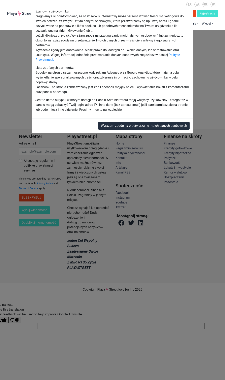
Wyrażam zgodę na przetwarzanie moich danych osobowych (144, 126)
